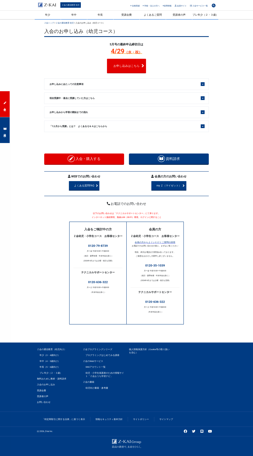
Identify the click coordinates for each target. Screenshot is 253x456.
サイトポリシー (141, 419)
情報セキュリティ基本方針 (109, 419)
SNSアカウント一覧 (96, 367)
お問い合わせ (44, 402)
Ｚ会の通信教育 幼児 (71, 5)
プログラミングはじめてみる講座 (102, 355)
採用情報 (167, 6)
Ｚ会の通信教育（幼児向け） (51, 349)
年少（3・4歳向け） (50, 355)
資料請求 (169, 158)
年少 (47, 14)
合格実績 (135, 6)
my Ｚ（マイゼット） (174, 186)
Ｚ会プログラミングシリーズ (97, 349)
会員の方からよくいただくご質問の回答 (155, 242)
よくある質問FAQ (90, 186)
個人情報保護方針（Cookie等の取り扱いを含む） (149, 351)
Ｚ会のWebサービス (93, 361)
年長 (100, 14)
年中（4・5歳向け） (50, 361)
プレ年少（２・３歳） (205, 14)
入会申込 (5, 104)
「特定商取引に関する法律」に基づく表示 (63, 419)
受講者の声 (179, 14)
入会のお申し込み (46, 384)
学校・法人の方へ (151, 6)
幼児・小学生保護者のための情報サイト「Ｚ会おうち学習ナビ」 (105, 374)
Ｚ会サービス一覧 (199, 6)
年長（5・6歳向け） (50, 367)
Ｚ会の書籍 (88, 382)
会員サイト (181, 6)
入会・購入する (84, 158)
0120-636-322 (98, 282)
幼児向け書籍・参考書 (97, 388)
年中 (73, 14)
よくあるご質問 (153, 14)
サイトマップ (166, 419)
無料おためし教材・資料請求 (51, 378)
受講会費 (126, 14)
